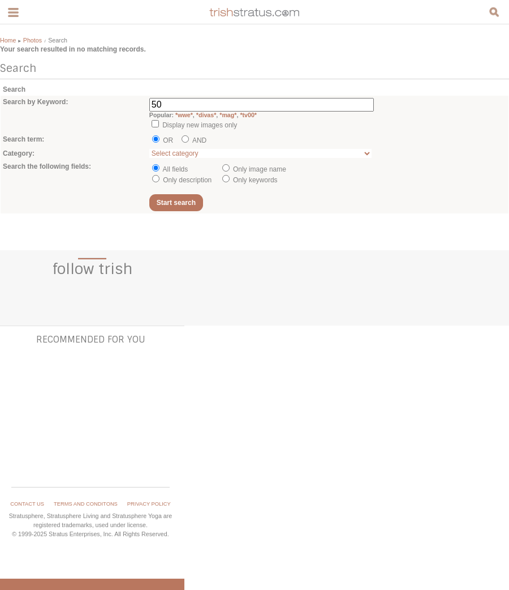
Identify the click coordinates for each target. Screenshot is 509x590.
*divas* (206, 115)
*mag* (227, 115)
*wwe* (184, 115)
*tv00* (248, 115)
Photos (32, 40)
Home (8, 40)
